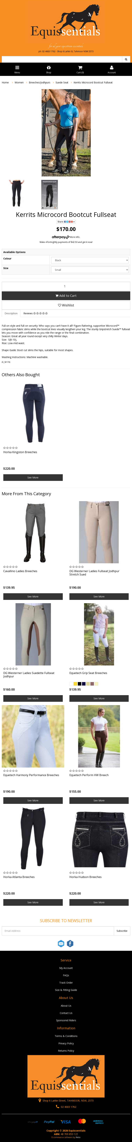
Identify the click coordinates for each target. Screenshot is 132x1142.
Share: (66, 221)
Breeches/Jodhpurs (39, 82)
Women (19, 82)
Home (5, 82)
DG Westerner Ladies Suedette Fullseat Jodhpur (28, 674)
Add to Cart (66, 295)
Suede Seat (62, 82)
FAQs (66, 975)
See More (32, 477)
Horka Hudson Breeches (85, 877)
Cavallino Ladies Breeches (20, 571)
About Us (66, 1005)
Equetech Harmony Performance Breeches (31, 775)
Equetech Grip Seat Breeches (88, 673)
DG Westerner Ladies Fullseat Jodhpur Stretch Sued (94, 572)
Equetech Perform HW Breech (89, 775)
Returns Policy (66, 1050)
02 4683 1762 (66, 1106)
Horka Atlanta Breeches (19, 877)
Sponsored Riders (66, 1020)
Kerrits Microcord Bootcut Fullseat (93, 82)
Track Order (66, 982)
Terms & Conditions (66, 1036)
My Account (66, 968)
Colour (7, 258)
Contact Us (66, 1013)
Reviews (35, 313)
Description (11, 313)
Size (5, 268)
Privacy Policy (66, 1043)
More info (66, 237)
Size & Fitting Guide (66, 990)
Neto (78, 1137)
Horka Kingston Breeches (20, 452)
